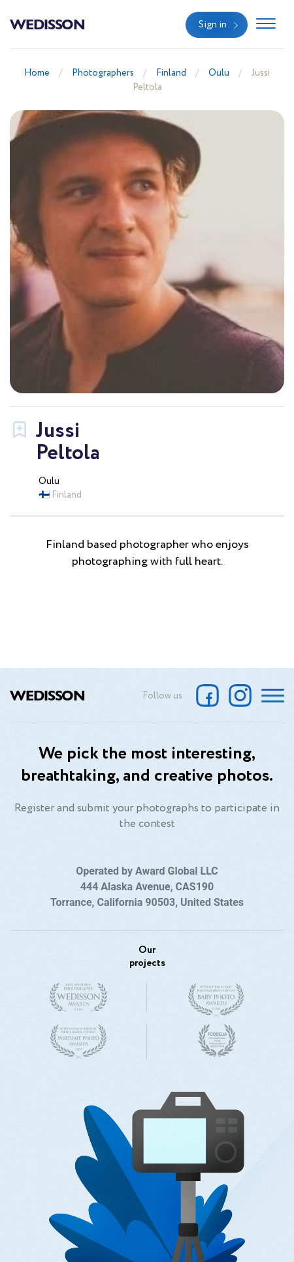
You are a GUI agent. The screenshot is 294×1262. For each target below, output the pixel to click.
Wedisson (47, 23)
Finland (171, 73)
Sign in (213, 25)
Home (37, 73)
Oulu (218, 73)
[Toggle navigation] (266, 25)
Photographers (103, 73)
